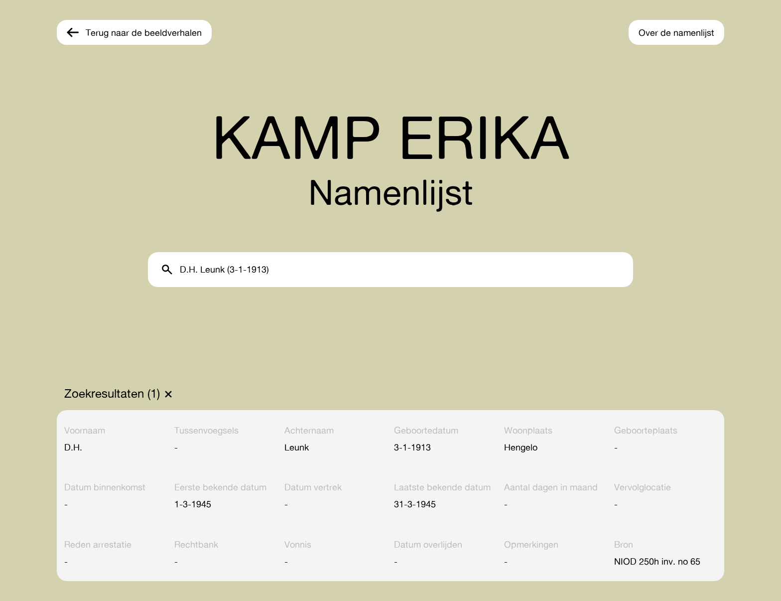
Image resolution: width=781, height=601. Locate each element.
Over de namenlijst (676, 32)
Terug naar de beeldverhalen (144, 32)
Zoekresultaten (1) (112, 394)
